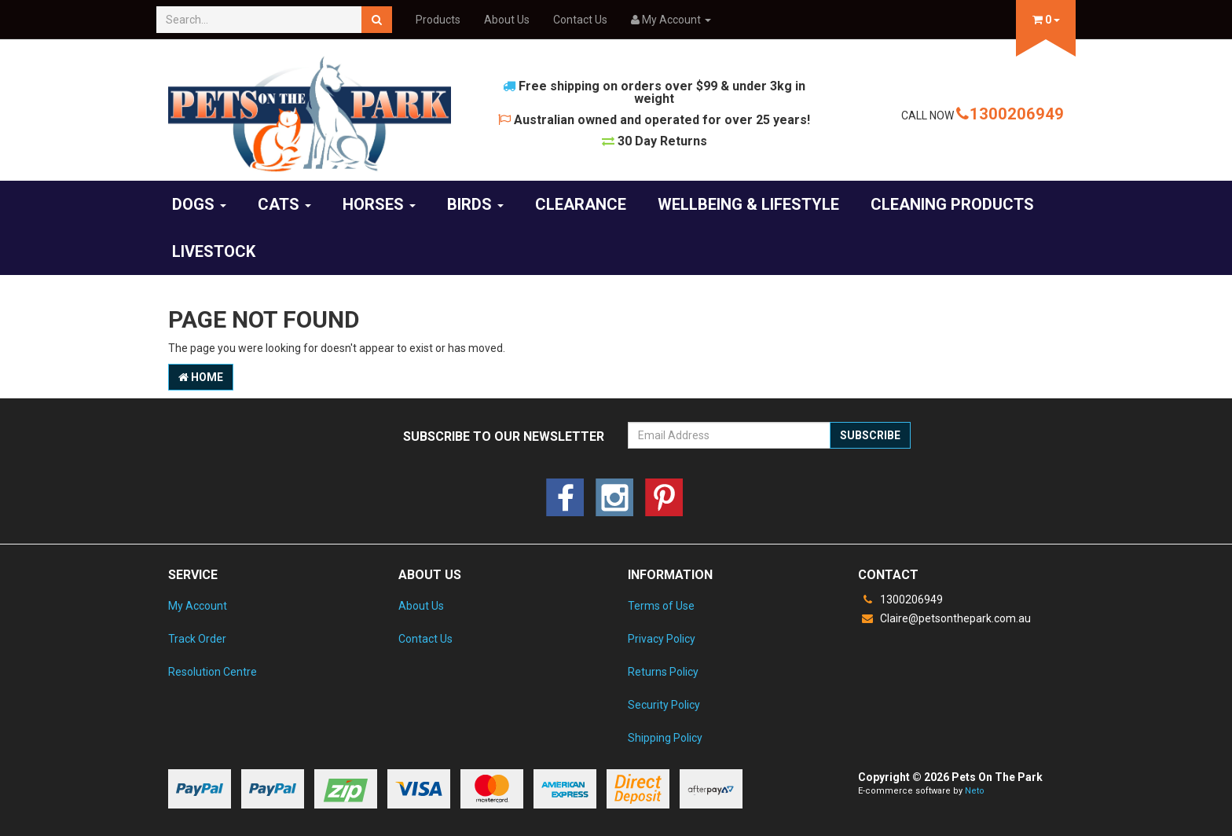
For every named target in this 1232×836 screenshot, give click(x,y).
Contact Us (580, 19)
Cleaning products (952, 204)
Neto (974, 791)
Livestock (213, 251)
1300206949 (1010, 113)
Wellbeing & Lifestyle (748, 204)
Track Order (197, 638)
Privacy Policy (661, 638)
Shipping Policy (665, 738)
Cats (284, 204)
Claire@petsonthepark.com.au (944, 618)
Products (438, 19)
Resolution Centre (212, 672)
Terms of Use (661, 606)
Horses (379, 204)
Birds (475, 204)
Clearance (580, 204)
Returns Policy (663, 672)
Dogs (199, 204)
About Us (507, 19)
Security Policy (664, 704)
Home (200, 377)
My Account (197, 606)
